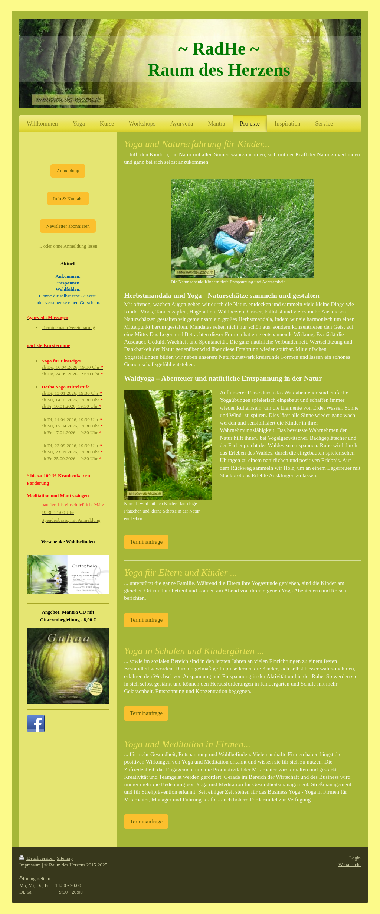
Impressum (30, 865)
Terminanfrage (146, 542)
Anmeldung (67, 170)
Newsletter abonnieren (67, 226)
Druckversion (37, 858)
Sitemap (65, 858)
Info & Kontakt (68, 198)
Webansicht (349, 864)
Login (355, 858)
